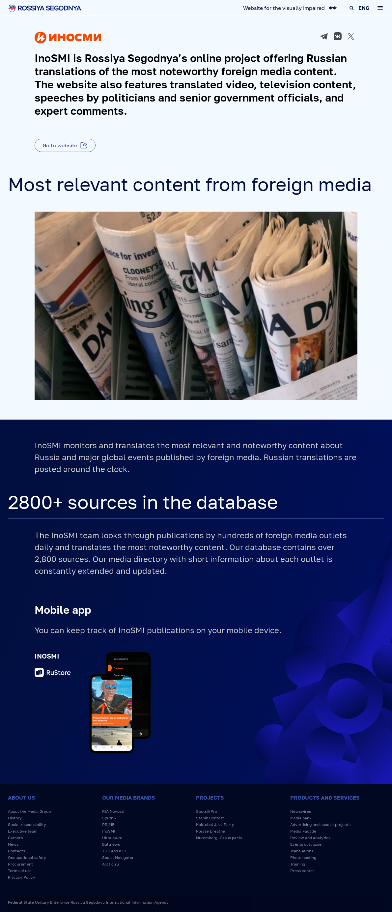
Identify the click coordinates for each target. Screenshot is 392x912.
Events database (306, 844)
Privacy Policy (21, 877)
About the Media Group (29, 811)
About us (21, 797)
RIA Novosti (113, 811)
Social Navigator (118, 857)
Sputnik (109, 817)
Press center (302, 870)
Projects (210, 797)
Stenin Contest (210, 817)
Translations (301, 850)
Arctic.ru (110, 864)
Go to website (59, 145)
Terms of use (20, 870)
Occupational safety (27, 857)
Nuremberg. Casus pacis (219, 837)
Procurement (20, 864)
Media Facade (303, 831)
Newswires (300, 811)
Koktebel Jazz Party (215, 824)
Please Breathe (210, 831)
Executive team (23, 831)
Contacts (16, 850)
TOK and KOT (114, 850)
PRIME (108, 824)
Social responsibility (27, 824)
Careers (15, 837)
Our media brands (128, 797)
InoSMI (108, 831)
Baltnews (111, 844)
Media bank (301, 817)
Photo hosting (303, 857)
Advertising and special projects (320, 824)
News (13, 844)
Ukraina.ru (112, 837)
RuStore (53, 673)
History (15, 817)
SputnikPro (206, 811)
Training (297, 864)
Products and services (325, 797)
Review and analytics (310, 837)
